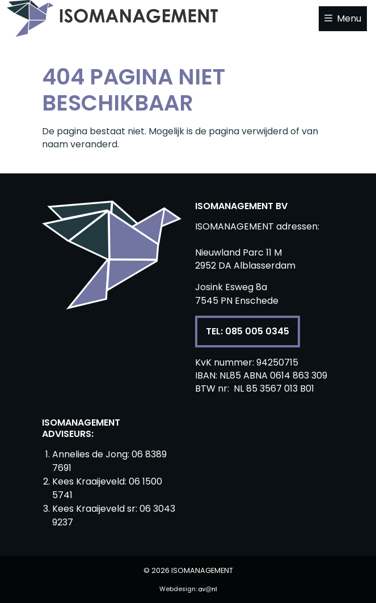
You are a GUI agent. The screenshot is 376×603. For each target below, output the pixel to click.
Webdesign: (188, 589)
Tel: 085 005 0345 (247, 331)
